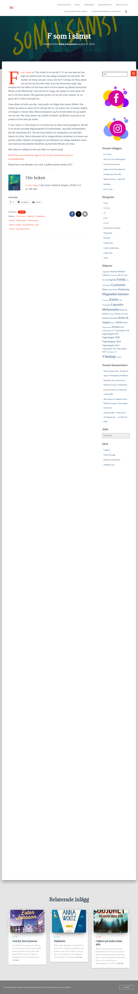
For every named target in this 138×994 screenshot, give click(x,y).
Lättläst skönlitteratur (111, 248)
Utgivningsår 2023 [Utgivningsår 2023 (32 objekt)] (109, 348)
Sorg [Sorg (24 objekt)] (103, 327)
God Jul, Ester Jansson (112, 164)
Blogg (77, 5)
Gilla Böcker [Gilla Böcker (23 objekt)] (106, 285)
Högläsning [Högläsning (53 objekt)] (123, 289)
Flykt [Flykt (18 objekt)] (127, 279)
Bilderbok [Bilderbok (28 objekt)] (114, 271)
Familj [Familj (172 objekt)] (121, 279)
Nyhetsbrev (89, 5)
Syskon (11, 229)
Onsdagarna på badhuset (119, 375)
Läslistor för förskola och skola (106, 11)
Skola (37, 224)
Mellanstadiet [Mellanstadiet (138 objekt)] (110, 309)
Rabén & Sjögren (15, 224)
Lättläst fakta (108, 243)
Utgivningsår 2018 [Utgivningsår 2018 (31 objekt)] (122, 330)
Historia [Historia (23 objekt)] (110, 289)
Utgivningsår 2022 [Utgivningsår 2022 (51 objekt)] (110, 345)
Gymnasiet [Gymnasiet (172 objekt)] (118, 284)
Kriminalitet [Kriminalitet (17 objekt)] (105, 300)
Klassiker (107, 238)
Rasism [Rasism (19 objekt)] (113, 322)
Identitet (12, 220)
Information (108, 233)
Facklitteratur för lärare (112, 228)
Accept (127, 987)
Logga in (107, 450)
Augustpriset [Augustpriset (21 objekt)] (106, 271)
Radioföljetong (28, 224)
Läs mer (16, 960)
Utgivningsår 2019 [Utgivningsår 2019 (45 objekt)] (110, 333)
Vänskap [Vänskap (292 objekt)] (109, 356)
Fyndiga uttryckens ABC (112, 174)
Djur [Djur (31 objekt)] (119, 275)
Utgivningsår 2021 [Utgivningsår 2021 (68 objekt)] (111, 341)
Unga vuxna (108, 253)
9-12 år (21, 211)
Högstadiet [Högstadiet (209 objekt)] (109, 294)
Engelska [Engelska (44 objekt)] (112, 279)
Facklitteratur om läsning (75, 11)
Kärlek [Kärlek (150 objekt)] (113, 299)
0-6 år (106, 203)
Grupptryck (30, 216)
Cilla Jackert (20, 216)
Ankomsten (123, 385)
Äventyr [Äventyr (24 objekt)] (118, 357)
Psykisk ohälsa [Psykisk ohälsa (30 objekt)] (112, 318)
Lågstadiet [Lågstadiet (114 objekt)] (117, 304)
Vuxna (106, 258)
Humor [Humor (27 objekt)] (115, 289)
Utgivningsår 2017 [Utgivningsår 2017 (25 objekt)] (108, 330)
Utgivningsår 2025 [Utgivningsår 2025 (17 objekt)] (112, 351)
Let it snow (108, 154)
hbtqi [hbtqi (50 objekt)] (104, 289)
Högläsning (40, 216)
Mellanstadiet (21, 220)
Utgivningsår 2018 (22, 229)
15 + (105, 213)
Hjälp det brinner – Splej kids (114, 179)
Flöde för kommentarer (112, 460)
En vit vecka (108, 189)
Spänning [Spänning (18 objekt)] (108, 327)
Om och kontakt (64, 5)
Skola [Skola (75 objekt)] (119, 322)
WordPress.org (109, 465)
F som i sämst (32, 185)
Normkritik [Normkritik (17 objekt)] (112, 313)
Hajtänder (107, 184)
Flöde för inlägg (109, 455)
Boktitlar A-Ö (122, 5)
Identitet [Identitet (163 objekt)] (123, 294)
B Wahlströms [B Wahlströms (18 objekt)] (113, 275)
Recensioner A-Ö (105, 5)
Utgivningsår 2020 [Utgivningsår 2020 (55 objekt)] (111, 337)
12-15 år (107, 208)
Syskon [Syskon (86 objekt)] (116, 326)
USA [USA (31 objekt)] (122, 327)
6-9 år (106, 218)
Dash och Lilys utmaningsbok (114, 159)
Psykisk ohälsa (32, 220)
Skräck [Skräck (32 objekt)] (125, 322)
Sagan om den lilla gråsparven (114, 169)
